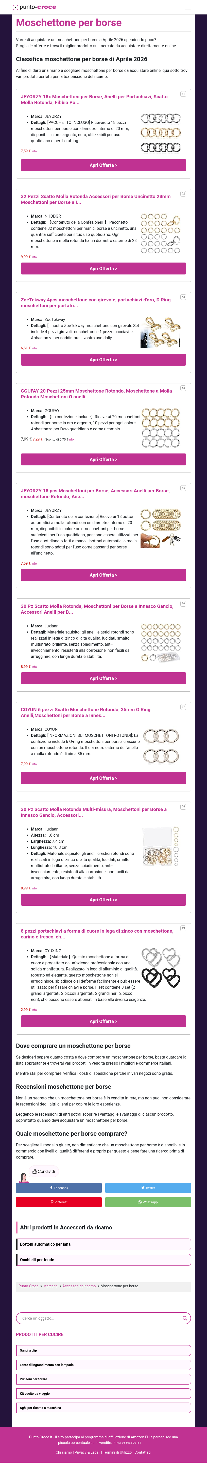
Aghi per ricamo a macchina (40, 1408)
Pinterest (58, 1202)
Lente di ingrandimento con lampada (47, 1365)
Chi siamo (64, 1452)
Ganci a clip (28, 1350)
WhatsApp (148, 1202)
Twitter (148, 1188)
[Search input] (101, 1318)
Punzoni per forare (33, 1379)
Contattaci (142, 1452)
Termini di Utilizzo (118, 1452)
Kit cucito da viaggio (35, 1393)
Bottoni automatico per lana (45, 1244)
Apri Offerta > (103, 165)
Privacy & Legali (88, 1452)
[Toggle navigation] (188, 7)
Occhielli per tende (37, 1259)
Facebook (59, 1188)
